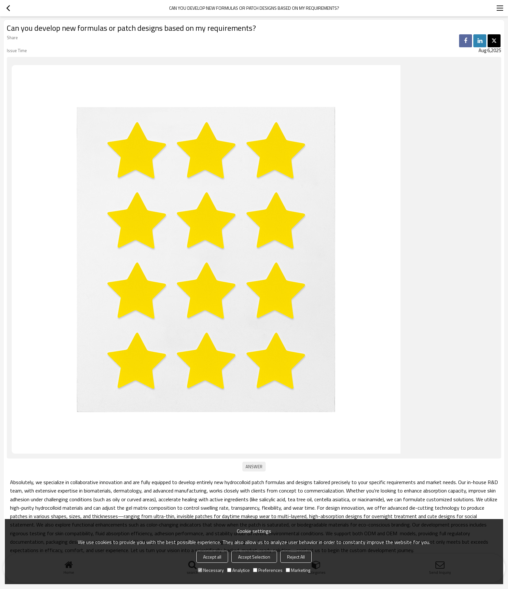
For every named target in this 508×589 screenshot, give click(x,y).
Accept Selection (254, 556)
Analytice (238, 570)
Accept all (212, 556)
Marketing (298, 570)
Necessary (211, 570)
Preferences (268, 570)
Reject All (296, 556)
